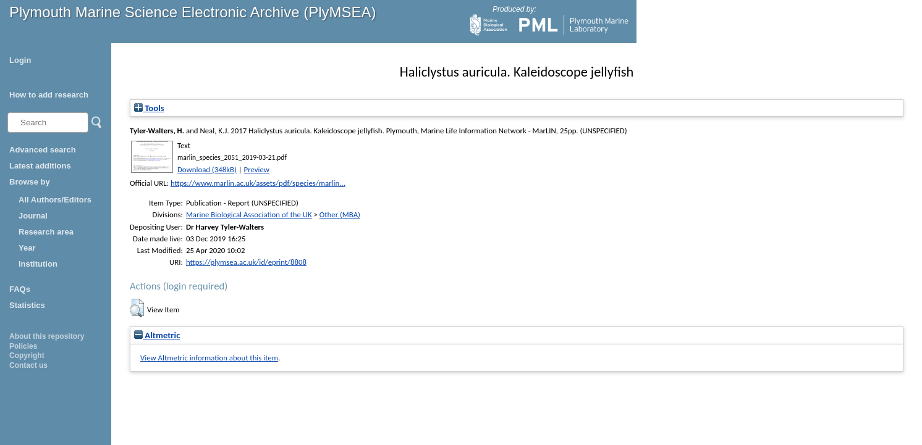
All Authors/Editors (55, 199)
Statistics (27, 305)
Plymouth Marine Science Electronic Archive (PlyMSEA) (192, 12)
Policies (23, 346)
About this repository (46, 336)
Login (20, 60)
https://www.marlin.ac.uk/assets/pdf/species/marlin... (258, 183)
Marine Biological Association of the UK (249, 214)
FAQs (19, 289)
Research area (46, 231)
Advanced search (42, 149)
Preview (256, 169)
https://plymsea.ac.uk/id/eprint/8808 (246, 262)
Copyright (26, 355)
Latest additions (40, 165)
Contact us (28, 365)
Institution (38, 263)
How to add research (48, 94)
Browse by (29, 181)
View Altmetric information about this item (209, 357)
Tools (149, 108)
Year (27, 247)
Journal (33, 215)
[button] (137, 308)
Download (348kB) (207, 169)
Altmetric (157, 335)
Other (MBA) (339, 214)
